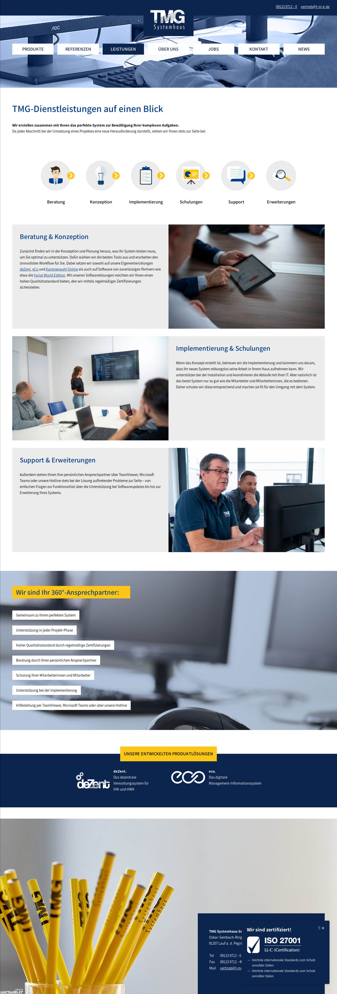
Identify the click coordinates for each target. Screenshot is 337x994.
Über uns (168, 49)
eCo (35, 269)
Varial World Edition (49, 275)
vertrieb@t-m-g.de (234, 968)
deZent (25, 269)
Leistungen (123, 49)
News (304, 49)
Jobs (213, 49)
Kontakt (258, 49)
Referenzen (78, 49)
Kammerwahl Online (62, 269)
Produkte (33, 49)
